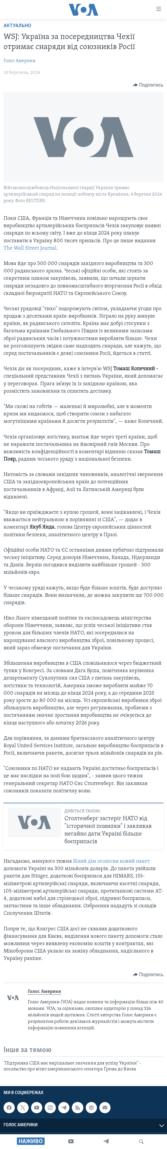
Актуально (17, 26)
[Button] (148, 85)
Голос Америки (19, 60)
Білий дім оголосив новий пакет (111, 861)
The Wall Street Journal (30, 248)
